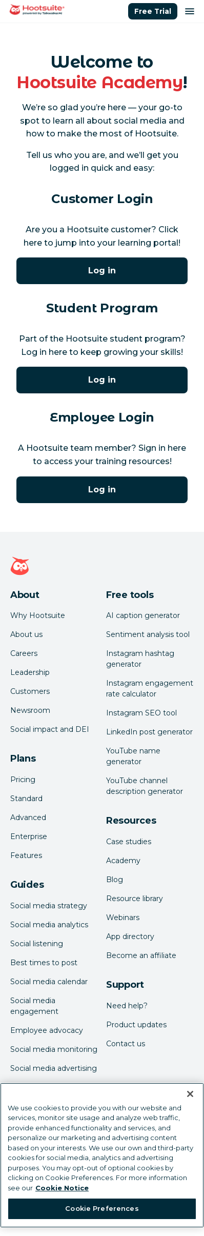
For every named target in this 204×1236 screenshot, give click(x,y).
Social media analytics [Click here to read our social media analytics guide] (49, 924)
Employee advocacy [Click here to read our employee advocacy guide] (46, 1030)
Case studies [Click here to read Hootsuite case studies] (128, 841)
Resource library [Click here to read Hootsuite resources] (134, 898)
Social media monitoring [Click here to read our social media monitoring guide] (53, 1049)
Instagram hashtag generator (140, 659)
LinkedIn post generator (149, 731)
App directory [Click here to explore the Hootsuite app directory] (130, 936)
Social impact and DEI (49, 729)
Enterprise (28, 836)
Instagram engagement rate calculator (149, 689)
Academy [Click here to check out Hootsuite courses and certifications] (123, 860)
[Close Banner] (190, 1094)
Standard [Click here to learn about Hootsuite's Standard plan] (26, 798)
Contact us (125, 1043)
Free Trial (152, 11)
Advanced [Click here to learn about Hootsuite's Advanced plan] (28, 817)
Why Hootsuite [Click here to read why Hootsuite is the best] (37, 615)
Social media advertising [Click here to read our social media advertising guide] (53, 1068)
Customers (30, 691)
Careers (23, 653)
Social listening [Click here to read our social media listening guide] (36, 943)
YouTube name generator (133, 756)
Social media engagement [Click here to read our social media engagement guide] (34, 1006)
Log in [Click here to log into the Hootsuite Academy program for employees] (102, 489)
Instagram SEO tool (141, 712)
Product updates (136, 1024)
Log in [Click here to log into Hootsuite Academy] (102, 270)
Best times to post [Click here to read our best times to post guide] (43, 962)
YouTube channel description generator (144, 786)
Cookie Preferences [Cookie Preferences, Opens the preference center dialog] (101, 1208)
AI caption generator (143, 615)
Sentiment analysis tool (148, 634)
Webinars (122, 917)
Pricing (22, 779)
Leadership (30, 672)
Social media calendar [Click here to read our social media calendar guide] (49, 981)
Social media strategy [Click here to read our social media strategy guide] (48, 905)
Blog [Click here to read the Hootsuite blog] (114, 879)
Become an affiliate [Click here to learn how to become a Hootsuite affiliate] (141, 955)
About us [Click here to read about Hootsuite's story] (26, 634)
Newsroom (30, 710)
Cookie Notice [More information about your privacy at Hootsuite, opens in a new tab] (62, 1188)
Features (26, 855)
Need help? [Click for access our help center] (127, 1005)
